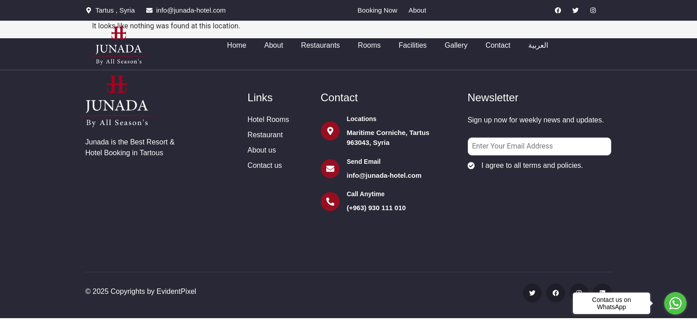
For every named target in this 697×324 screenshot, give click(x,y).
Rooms (369, 45)
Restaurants (320, 45)
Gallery (456, 45)
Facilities (413, 45)
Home (237, 45)
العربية (538, 45)
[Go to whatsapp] (675, 303)
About (273, 45)
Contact (498, 45)
